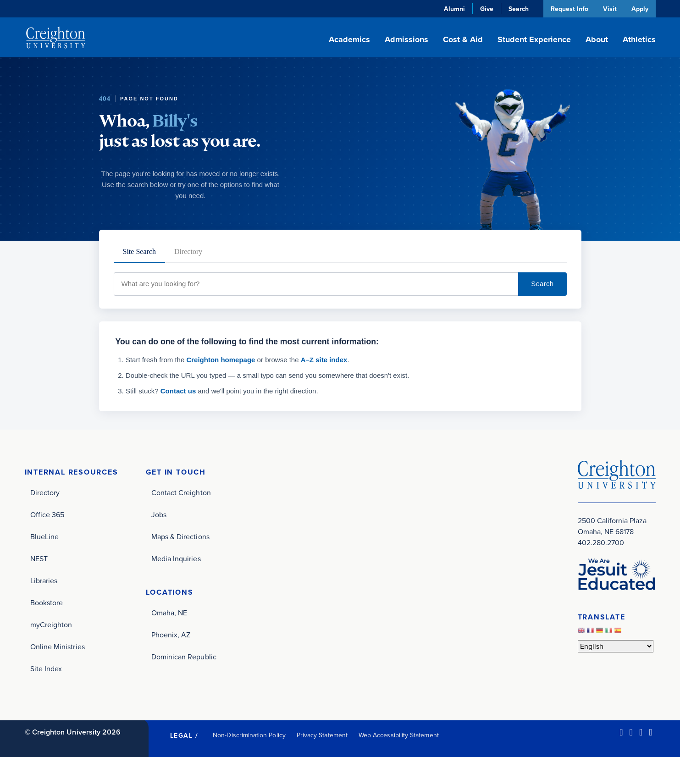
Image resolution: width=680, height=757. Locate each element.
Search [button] (518, 8)
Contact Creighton (181, 492)
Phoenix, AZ (171, 635)
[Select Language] (615, 646)
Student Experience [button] (534, 39)
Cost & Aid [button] (463, 39)
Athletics (639, 39)
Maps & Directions (180, 536)
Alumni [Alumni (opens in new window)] (453, 8)
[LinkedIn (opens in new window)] (621, 732)
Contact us (178, 391)
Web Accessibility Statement (399, 735)
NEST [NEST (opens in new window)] (39, 558)
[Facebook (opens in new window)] (631, 732)
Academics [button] (349, 39)
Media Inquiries (176, 558)
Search (542, 283)
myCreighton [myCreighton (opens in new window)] (51, 624)
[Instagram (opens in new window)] (641, 732)
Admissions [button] (406, 39)
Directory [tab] (188, 251)
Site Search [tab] (139, 251)
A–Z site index (324, 360)
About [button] (597, 39)
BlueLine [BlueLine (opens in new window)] (44, 536)
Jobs (158, 514)
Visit (609, 8)
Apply (639, 8)
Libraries (44, 580)
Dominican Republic (183, 657)
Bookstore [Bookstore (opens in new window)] (46, 602)
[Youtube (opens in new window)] (650, 732)
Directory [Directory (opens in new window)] (45, 492)
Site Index (46, 668)
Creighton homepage (220, 360)
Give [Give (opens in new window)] (485, 8)
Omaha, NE (169, 613)
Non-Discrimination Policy (249, 735)
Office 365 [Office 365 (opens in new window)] (47, 514)
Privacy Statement (322, 735)
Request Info (568, 8)
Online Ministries (57, 646)
